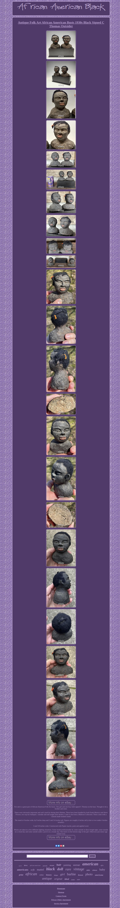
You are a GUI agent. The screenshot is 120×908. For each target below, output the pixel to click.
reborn (94, 870)
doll (60, 869)
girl (62, 874)
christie (52, 865)
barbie (71, 874)
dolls (88, 870)
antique (47, 878)
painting (67, 865)
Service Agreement (61, 903)
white (41, 875)
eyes (78, 879)
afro (102, 865)
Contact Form (61, 896)
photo (89, 874)
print (21, 875)
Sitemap (61, 892)
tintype (56, 875)
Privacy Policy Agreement (61, 900)
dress (26, 865)
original (58, 878)
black (50, 869)
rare (68, 869)
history (49, 875)
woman (76, 865)
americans (22, 869)
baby (102, 869)
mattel (40, 869)
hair (59, 864)
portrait (45, 865)
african (31, 874)
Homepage (61, 888)
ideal (67, 879)
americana (99, 875)
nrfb (33, 870)
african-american (35, 865)
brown (80, 875)
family (73, 879)
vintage (78, 869)
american (90, 864)
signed (20, 865)
